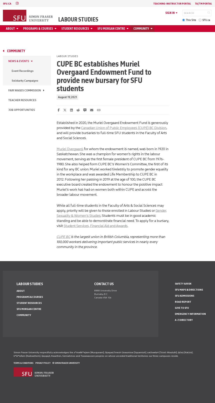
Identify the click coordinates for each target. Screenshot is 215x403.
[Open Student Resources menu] (92, 28)
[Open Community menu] (152, 28)
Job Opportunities (21, 110)
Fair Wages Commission (24, 90)
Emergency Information (190, 314)
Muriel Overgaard (70, 149)
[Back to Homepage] (28, 16)
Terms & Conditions (23, 363)
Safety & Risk (183, 283)
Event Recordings (22, 71)
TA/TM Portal (203, 3)
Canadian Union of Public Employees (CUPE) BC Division (123, 128)
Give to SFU (182, 308)
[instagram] (17, 3)
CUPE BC (63, 237)
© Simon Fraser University (66, 363)
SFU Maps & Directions (189, 289)
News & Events (18, 61)
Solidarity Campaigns (25, 80)
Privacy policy (42, 363)
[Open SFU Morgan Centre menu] (128, 28)
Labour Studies (78, 19)
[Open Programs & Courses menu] (56, 28)
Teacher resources (22, 100)
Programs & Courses (38, 28)
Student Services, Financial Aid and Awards (96, 226)
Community (141, 28)
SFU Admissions (184, 295)
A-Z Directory (184, 320)
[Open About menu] (18, 28)
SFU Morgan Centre (111, 28)
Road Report (183, 301)
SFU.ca (206, 20)
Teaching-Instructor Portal (172, 3)
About (10, 28)
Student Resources (75, 28)
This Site (191, 20)
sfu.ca (7, 3)
